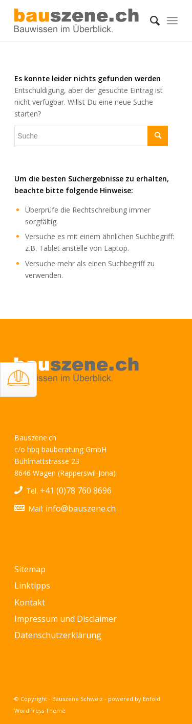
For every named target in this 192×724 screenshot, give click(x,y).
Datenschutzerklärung (57, 635)
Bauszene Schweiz (77, 699)
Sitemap (30, 569)
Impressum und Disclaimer (65, 618)
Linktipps (32, 585)
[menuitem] (150, 20)
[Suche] (150, 20)
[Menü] (172, 20)
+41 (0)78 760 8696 (76, 490)
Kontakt (29, 602)
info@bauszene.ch (81, 508)
